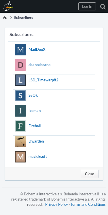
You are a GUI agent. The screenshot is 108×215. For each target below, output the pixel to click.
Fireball (35, 125)
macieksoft (38, 156)
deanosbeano (39, 64)
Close (89, 173)
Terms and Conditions (88, 204)
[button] (87, 6)
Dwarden (36, 141)
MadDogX (37, 49)
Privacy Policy (56, 204)
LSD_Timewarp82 (43, 80)
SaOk (33, 95)
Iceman (35, 110)
